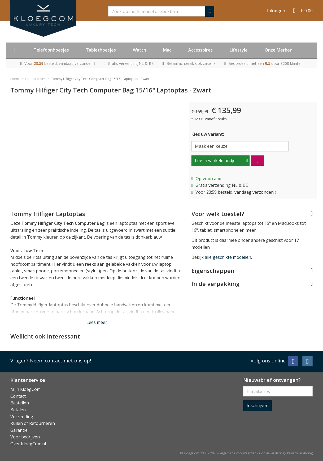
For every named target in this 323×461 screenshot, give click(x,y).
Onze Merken (279, 50)
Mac (167, 50)
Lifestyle (239, 50)
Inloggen (276, 11)
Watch (139, 50)
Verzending (21, 417)
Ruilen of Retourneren (32, 423)
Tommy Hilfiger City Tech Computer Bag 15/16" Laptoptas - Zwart (100, 79)
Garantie (19, 430)
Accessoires (200, 50)
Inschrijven (257, 405)
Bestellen (19, 403)
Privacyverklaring (300, 453)
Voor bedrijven (25, 437)
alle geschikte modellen (228, 257)
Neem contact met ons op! (60, 360)
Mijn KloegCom (25, 389)
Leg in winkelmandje (215, 160)
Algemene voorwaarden (238, 453)
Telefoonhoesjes (51, 50)
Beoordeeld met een (265, 63)
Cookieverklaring (272, 453)
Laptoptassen (35, 79)
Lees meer (96, 322)
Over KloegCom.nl (28, 444)
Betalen (18, 410)
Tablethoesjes (101, 50)
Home (15, 79)
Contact (18, 396)
